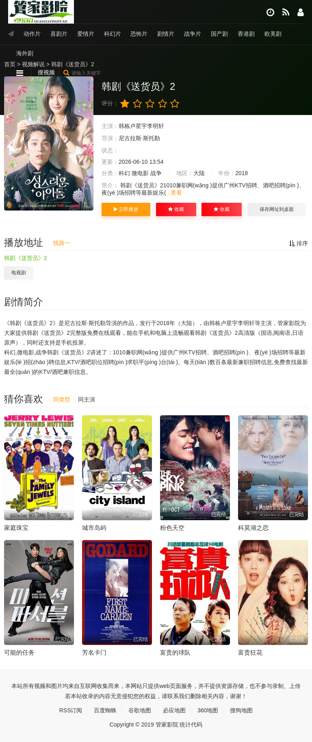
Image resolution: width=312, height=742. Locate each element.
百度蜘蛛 (105, 710)
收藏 (176, 209)
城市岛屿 (94, 527)
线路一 (61, 243)
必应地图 (174, 710)
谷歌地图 (139, 710)
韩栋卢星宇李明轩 (141, 126)
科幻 (124, 173)
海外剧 (24, 53)
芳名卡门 (94, 652)
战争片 (192, 33)
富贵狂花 (250, 652)
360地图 (207, 710)
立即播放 (126, 209)
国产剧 (219, 33)
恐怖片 (138, 33)
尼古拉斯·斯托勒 (139, 138)
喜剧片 (58, 33)
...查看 (174, 192)
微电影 (140, 173)
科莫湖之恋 (253, 527)
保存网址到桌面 (277, 209)
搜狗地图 (241, 710)
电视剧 (18, 273)
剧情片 (165, 33)
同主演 (86, 399)
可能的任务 (19, 652)
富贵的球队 (175, 652)
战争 (156, 173)
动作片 (32, 33)
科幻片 (112, 33)
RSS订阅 (70, 710)
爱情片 (85, 33)
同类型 (61, 399)
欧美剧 (273, 33)
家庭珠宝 (16, 527)
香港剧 (246, 33)
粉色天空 (172, 527)
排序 (298, 243)
